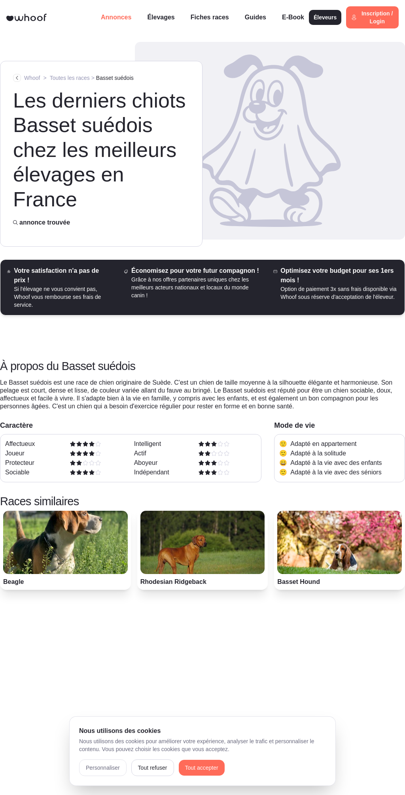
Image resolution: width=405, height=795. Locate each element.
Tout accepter (201, 768)
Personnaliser (103, 768)
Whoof (32, 78)
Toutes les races (70, 78)
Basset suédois (115, 78)
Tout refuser (152, 768)
